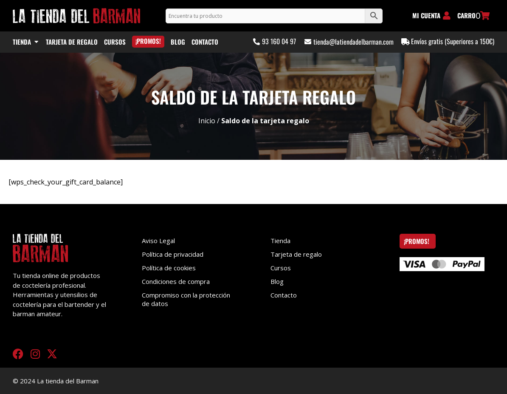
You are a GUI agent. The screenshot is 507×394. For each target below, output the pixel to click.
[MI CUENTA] (446, 15)
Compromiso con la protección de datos (186, 299)
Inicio (206, 120)
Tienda (280, 240)
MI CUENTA (426, 15)
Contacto (283, 295)
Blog (277, 281)
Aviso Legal (158, 240)
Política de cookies (169, 268)
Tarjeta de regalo (296, 254)
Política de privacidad (172, 254)
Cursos (280, 268)
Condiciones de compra (176, 281)
